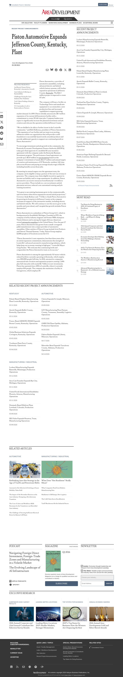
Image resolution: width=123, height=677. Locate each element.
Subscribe (103, 4)
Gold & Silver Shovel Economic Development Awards (73, 647)
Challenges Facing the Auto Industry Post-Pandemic (22, 98)
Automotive (47, 294)
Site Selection (41, 653)
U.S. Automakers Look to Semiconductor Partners (22, 107)
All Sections (112, 23)
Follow (55, 19)
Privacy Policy (67, 675)
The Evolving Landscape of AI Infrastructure (24, 569)
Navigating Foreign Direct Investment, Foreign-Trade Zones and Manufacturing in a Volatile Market (24, 557)
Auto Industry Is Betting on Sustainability (22, 93)
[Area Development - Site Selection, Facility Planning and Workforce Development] (61, 12)
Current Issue (16, 653)
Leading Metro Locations (71, 656)
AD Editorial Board (90, 23)
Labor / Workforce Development (47, 650)
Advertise (27, 5)
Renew (111, 5)
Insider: (96, 567)
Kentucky (49, 93)
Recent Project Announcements (25, 28)
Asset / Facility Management (46, 647)
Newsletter (15, 649)
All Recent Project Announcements (88, 185)
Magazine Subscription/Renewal (19, 643)
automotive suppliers (30, 222)
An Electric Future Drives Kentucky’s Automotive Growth (24, 88)
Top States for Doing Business (72, 659)
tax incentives (44, 157)
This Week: (97, 571)
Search (68, 19)
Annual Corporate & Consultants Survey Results (73, 652)
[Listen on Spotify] (25, 584)
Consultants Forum (17, 5)
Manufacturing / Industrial (23, 362)
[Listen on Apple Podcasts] (25, 581)
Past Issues (73, 546)
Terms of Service (78, 675)
